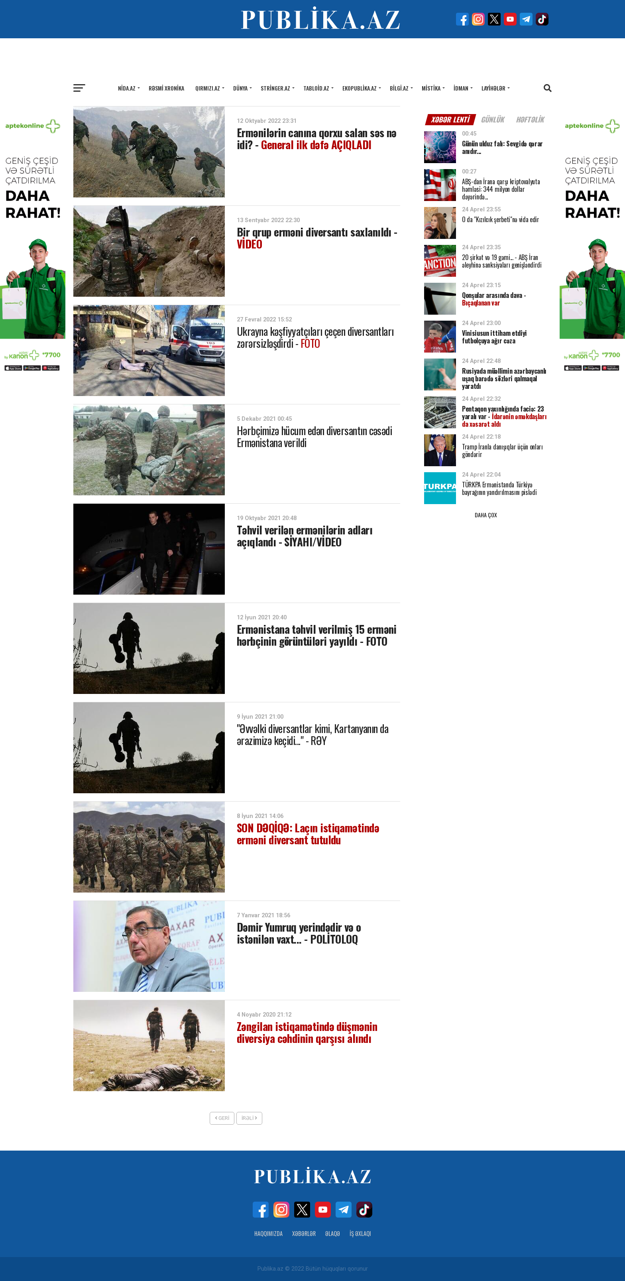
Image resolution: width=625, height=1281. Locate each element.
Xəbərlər (304, 1233)
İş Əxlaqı (360, 1233)
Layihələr (493, 88)
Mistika (431, 88)
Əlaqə (332, 1233)
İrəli (249, 1118)
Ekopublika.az (359, 88)
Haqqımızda (268, 1233)
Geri (222, 1118)
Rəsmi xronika (166, 88)
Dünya (240, 88)
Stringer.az (275, 88)
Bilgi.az (399, 88)
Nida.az (127, 88)
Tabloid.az (316, 88)
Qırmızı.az (207, 88)
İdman (461, 88)
